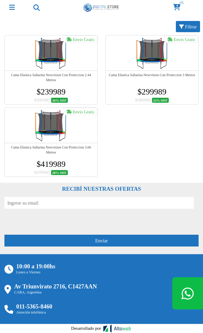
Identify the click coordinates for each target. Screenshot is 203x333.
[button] (178, 7)
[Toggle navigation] (36, 7)
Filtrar (188, 26)
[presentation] (49, 220)
